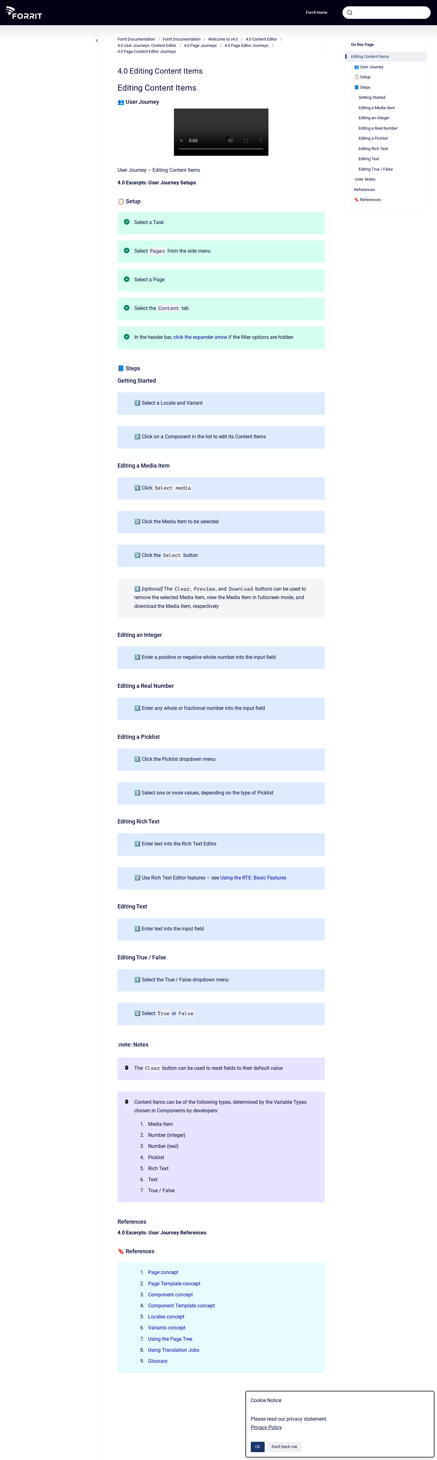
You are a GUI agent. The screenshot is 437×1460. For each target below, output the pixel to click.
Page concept (163, 1272)
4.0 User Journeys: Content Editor (147, 45)
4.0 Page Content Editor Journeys (147, 51)
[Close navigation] (97, 41)
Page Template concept (174, 1284)
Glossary (158, 1361)
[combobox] (386, 13)
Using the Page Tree (170, 1339)
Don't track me (284, 1446)
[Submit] (350, 13)
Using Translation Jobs (173, 1350)
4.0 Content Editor (261, 39)
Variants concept (167, 1328)
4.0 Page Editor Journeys (246, 45)
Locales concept (166, 1317)
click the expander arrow (200, 337)
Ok (257, 1446)
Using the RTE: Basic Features (253, 878)
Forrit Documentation (136, 39)
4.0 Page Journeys (200, 45)
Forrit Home (316, 12)
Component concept (170, 1295)
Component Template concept (181, 1306)
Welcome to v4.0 (223, 39)
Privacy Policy (266, 1427)
